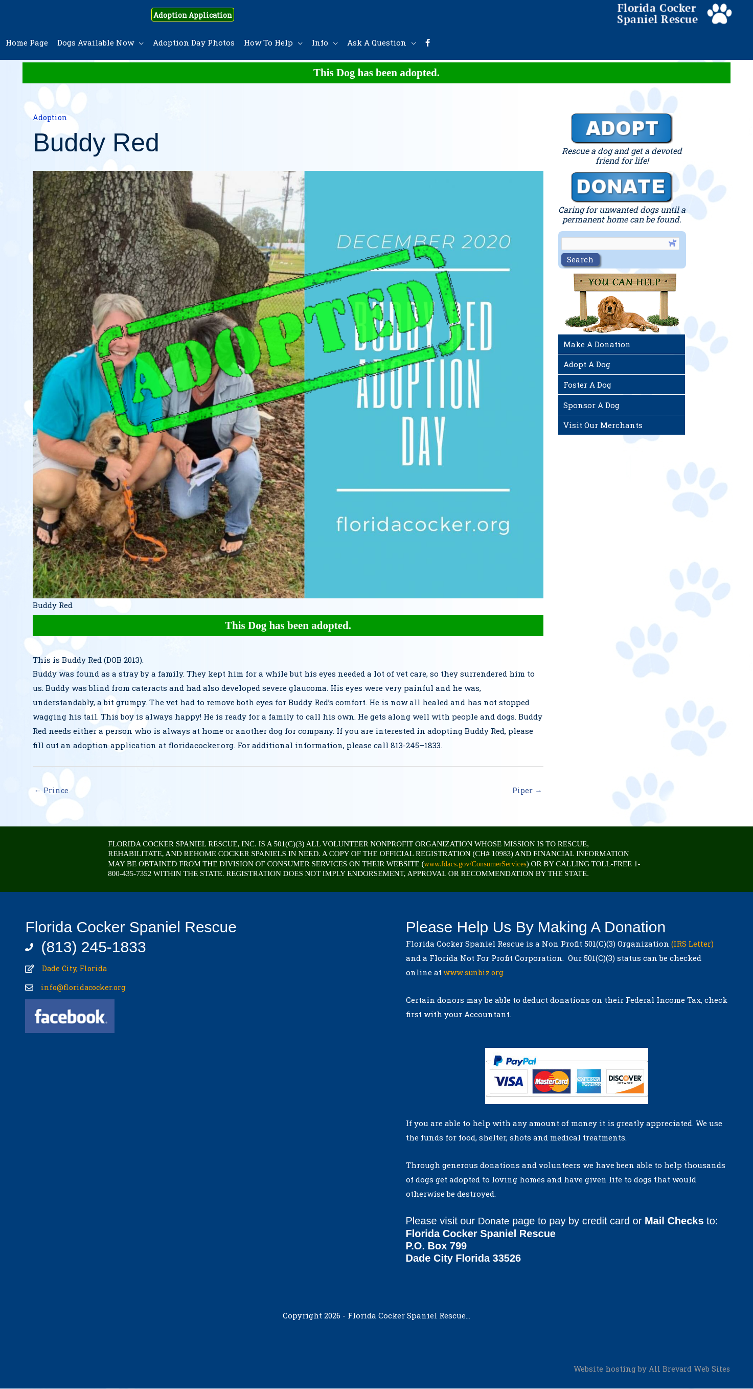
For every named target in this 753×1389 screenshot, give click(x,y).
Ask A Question (376, 42)
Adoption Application (203, 14)
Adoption (51, 117)
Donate (494, 1221)
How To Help (268, 42)
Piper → (527, 791)
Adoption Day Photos (194, 42)
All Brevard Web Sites (689, 1368)
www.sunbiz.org (476, 973)
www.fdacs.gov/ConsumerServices (477, 865)
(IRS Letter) (692, 944)
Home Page (27, 42)
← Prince (51, 791)
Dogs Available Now (95, 42)
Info (320, 42)
